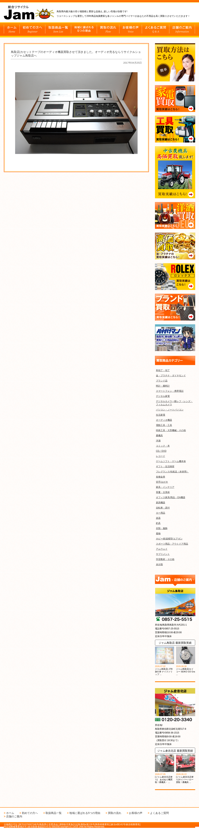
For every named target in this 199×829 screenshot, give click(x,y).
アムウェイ (161, 549)
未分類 (159, 564)
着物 (158, 533)
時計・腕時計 (163, 386)
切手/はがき (162, 482)
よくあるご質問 (159, 812)
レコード (160, 456)
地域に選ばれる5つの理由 (84, 812)
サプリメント (163, 554)
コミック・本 (163, 445)
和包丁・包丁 (163, 370)
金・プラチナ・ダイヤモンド (171, 375)
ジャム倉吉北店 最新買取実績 (175, 750)
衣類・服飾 (161, 528)
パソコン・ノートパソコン (170, 409)
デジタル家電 (163, 396)
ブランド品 (161, 380)
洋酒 (158, 440)
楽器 (158, 518)
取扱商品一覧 (54, 812)
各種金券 (160, 476)
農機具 (159, 435)
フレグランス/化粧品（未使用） (172, 471)
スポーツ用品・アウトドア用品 (172, 543)
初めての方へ (30, 812)
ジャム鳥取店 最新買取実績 (175, 642)
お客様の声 (135, 812)
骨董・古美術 (163, 492)
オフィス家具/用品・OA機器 (170, 497)
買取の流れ (114, 812)
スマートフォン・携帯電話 (170, 391)
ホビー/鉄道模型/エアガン (169, 538)
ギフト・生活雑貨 (165, 466)
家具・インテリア (165, 487)
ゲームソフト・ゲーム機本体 (171, 461)
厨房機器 (160, 502)
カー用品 (160, 513)
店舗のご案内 (14, 816)
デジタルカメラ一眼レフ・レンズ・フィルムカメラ (174, 403)
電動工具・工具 (164, 425)
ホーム (10, 812)
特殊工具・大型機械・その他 (171, 430)
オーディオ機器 (164, 420)
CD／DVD (161, 451)
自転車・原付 (163, 507)
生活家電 (160, 415)
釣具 (158, 523)
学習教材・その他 (165, 559)
